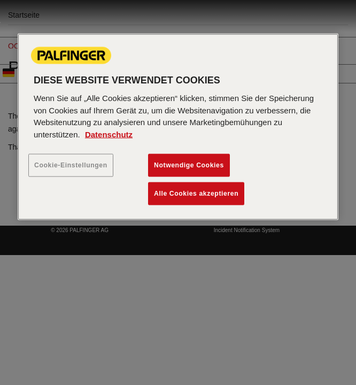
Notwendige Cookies (189, 165)
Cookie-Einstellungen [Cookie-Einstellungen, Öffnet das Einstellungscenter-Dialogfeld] (70, 165)
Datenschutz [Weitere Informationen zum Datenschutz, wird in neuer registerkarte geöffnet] (109, 133)
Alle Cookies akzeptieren (196, 193)
